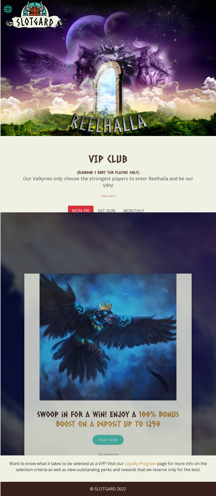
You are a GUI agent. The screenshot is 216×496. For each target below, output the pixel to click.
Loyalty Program (140, 463)
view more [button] (108, 210)
